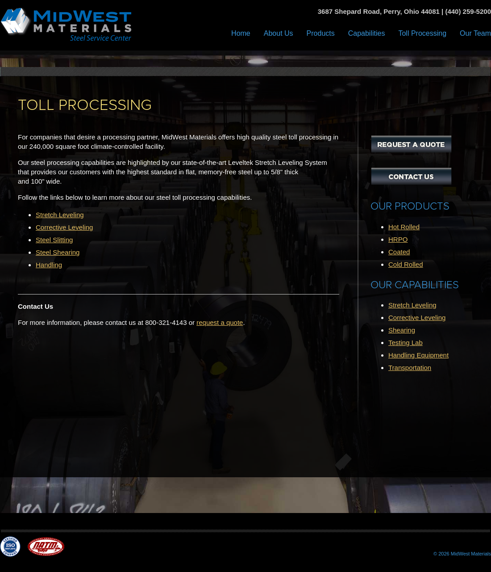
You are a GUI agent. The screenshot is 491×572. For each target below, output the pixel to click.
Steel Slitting (54, 240)
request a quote (219, 322)
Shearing (401, 330)
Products (321, 33)
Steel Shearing (57, 252)
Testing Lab (405, 342)
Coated (399, 252)
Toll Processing (422, 33)
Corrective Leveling (64, 227)
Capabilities (366, 33)
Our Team (475, 33)
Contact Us (411, 176)
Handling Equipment (418, 355)
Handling (49, 265)
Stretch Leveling (60, 215)
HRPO (398, 239)
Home (240, 33)
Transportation (409, 367)
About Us (278, 33)
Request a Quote (411, 144)
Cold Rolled (405, 264)
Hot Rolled (404, 227)
